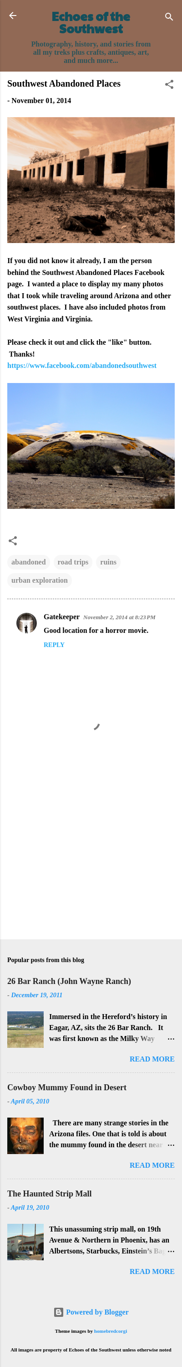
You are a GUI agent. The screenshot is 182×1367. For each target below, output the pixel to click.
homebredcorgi (110, 1331)
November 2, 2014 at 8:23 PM (119, 617)
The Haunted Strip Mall (49, 1193)
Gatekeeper (62, 617)
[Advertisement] (91, 861)
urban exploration (39, 580)
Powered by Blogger (90, 1312)
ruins (108, 562)
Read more (152, 1059)
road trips (73, 562)
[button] (169, 86)
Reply (54, 645)
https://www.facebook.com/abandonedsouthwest (82, 365)
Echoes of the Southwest (91, 22)
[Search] (169, 18)
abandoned (28, 562)
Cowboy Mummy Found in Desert (66, 1087)
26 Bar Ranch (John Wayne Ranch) (69, 981)
